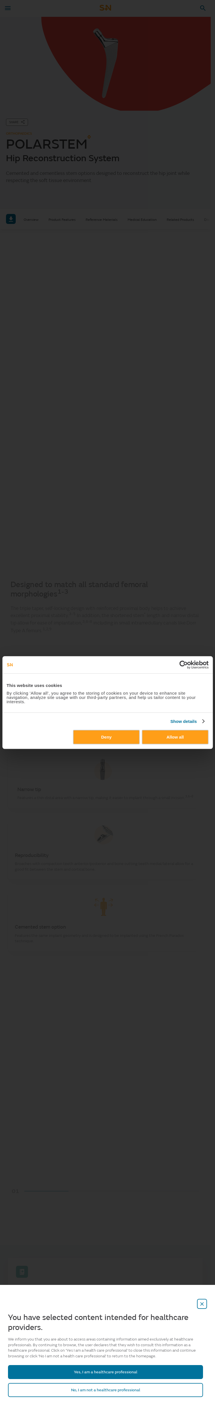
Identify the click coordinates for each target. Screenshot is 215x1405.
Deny (106, 737)
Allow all (175, 737)
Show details (183, 721)
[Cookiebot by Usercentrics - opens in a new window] (183, 664)
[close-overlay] (202, 1304)
